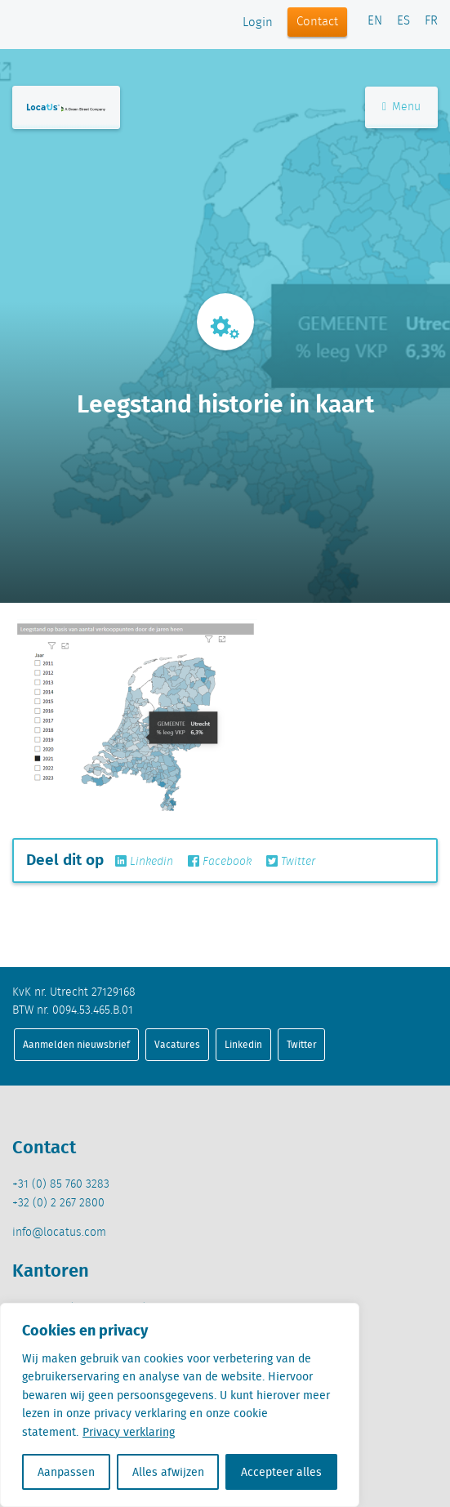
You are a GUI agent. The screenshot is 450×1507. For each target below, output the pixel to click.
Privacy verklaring (128, 1432)
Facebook (220, 861)
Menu (401, 107)
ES (403, 21)
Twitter (290, 861)
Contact (317, 22)
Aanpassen (66, 1472)
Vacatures (177, 1044)
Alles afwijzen (168, 1472)
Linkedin (144, 861)
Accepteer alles (281, 1472)
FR (431, 21)
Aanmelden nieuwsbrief (76, 1044)
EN (375, 21)
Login (258, 23)
